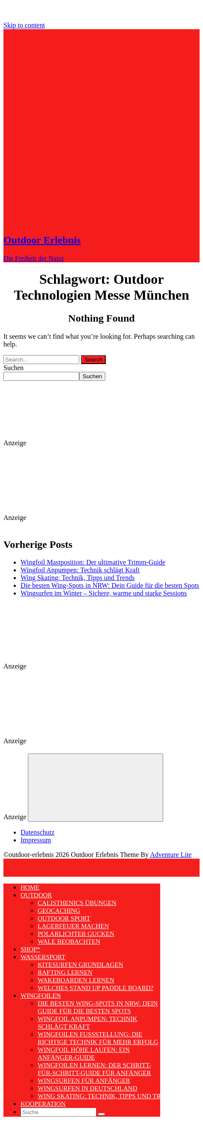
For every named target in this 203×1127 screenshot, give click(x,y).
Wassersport (43, 957)
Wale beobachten (69, 941)
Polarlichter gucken (76, 933)
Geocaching (59, 910)
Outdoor (36, 895)
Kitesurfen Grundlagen (80, 964)
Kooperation (43, 1103)
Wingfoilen (41, 995)
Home (30, 887)
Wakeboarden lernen (76, 980)
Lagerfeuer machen (73, 926)
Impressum (36, 840)
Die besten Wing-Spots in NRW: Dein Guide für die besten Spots (110, 585)
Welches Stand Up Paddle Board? (95, 987)
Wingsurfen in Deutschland (87, 1088)
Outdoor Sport (64, 918)
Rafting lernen (65, 972)
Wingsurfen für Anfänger (84, 1080)
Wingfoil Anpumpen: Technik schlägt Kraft (80, 570)
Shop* (30, 949)
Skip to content (24, 25)
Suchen (13, 367)
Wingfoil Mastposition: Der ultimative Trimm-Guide (93, 562)
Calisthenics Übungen (77, 902)
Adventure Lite (170, 854)
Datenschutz (37, 832)
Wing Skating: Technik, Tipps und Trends (77, 577)
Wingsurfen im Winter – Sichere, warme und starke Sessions (104, 593)
